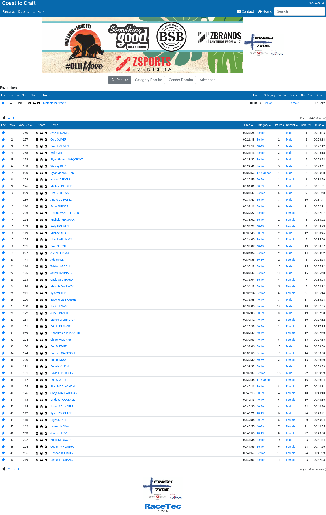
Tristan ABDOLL (60, 266)
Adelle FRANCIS (60, 326)
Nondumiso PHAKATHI (65, 333)
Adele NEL (57, 259)
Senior (268, 103)
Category (264, 125)
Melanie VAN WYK (55, 103)
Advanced (208, 80)
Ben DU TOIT (58, 346)
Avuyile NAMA (59, 132)
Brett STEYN (58, 246)
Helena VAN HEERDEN (64, 212)
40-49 (260, 146)
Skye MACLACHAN (62, 386)
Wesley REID (58, 166)
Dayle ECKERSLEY (61, 373)
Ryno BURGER (59, 206)
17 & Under (263, 173)
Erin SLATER (58, 379)
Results (8, 11)
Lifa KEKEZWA (59, 193)
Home (265, 11)
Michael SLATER (60, 233)
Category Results (148, 80)
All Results (119, 80)
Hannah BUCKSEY (61, 453)
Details (23, 11)
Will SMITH (57, 152)
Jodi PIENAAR (59, 306)
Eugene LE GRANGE (63, 299)
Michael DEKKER (61, 186)
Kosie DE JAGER (60, 439)
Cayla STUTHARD (61, 279)
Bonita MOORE (59, 359)
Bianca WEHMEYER (62, 319)
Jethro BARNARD (61, 273)
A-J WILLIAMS (59, 253)
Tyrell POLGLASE (61, 413)
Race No (25, 125)
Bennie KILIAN (59, 366)
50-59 (260, 179)
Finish (319, 125)
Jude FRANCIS (59, 313)
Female (294, 103)
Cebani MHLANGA (62, 446)
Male (289, 132)
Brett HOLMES (59, 146)
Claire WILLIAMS (61, 339)
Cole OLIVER (58, 139)
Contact (245, 11)
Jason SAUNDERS (61, 406)
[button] (39, 11)
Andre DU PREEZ (61, 199)
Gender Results (181, 80)
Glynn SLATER (59, 420)
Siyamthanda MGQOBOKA (67, 159)
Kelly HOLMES (59, 226)
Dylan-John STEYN (62, 173)
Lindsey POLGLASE (62, 399)
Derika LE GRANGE (62, 459)
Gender (292, 125)
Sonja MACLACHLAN (63, 393)
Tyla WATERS (58, 293)
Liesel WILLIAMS (61, 239)
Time (249, 125)
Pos (12, 125)
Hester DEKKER (60, 179)
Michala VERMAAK (62, 219)
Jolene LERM (58, 433)
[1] (3, 117)
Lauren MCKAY (59, 426)
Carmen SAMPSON (62, 353)
